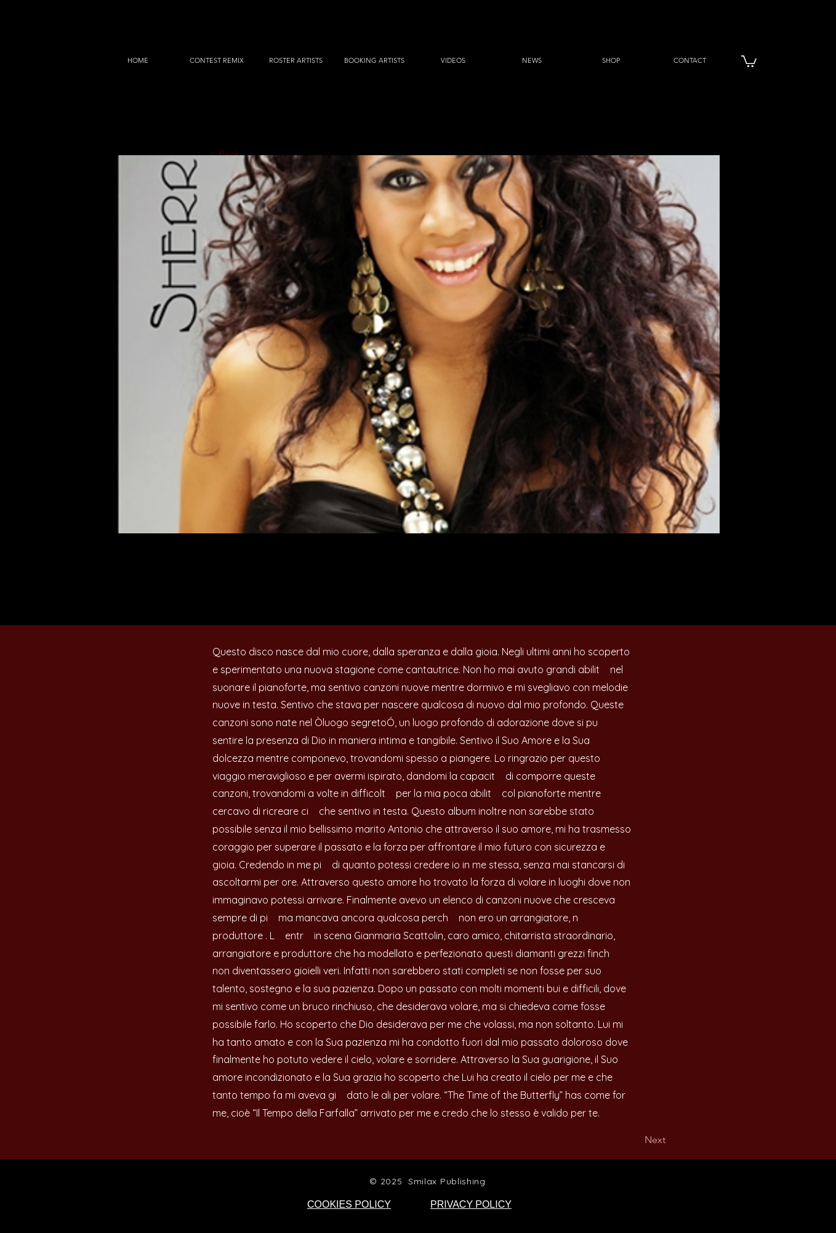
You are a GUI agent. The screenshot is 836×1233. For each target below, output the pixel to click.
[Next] (634, 1140)
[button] (749, 60)
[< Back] (250, 154)
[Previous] (245, 1140)
